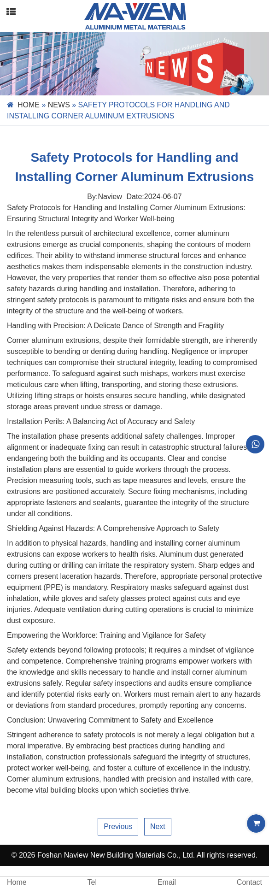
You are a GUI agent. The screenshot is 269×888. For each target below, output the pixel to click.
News (59, 105)
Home (29, 105)
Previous (118, 826)
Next (157, 826)
